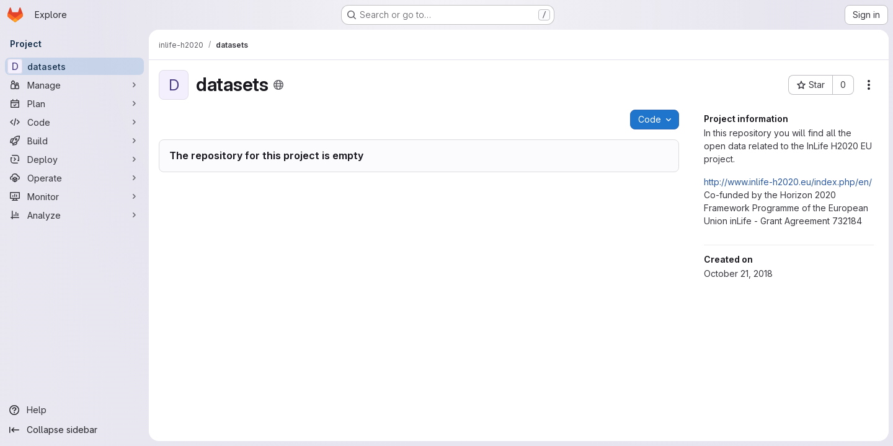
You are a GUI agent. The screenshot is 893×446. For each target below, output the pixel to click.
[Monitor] (74, 196)
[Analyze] (74, 215)
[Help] (74, 410)
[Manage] (74, 85)
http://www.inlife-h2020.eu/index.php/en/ (787, 182)
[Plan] (74, 103)
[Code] (74, 122)
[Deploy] (74, 159)
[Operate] (74, 177)
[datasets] (74, 66)
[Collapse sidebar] (74, 430)
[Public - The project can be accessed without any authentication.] (278, 85)
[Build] (74, 140)
